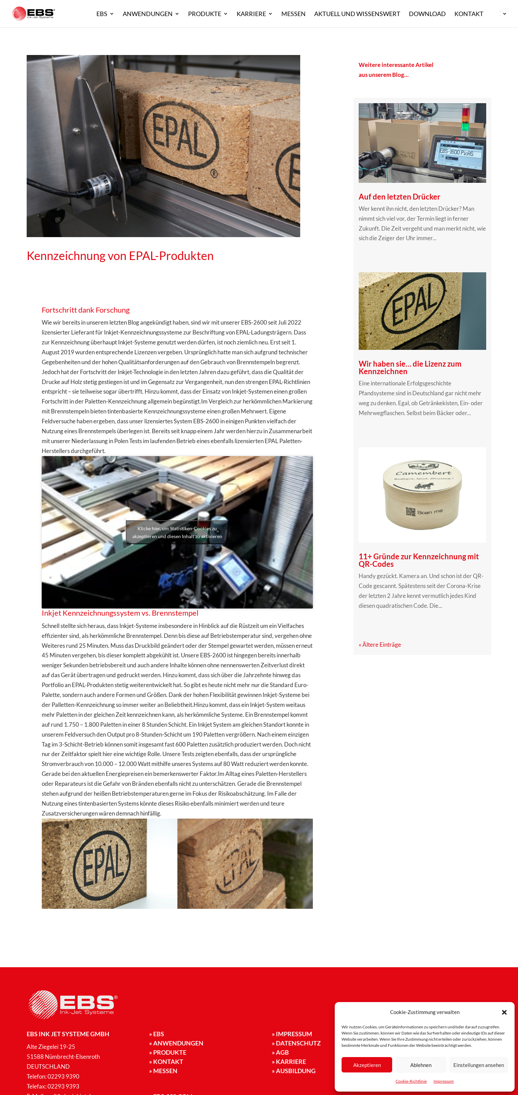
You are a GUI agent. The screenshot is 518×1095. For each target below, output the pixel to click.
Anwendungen (148, 14)
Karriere (251, 14)
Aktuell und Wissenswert (357, 14)
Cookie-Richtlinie (411, 1081)
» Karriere (289, 1061)
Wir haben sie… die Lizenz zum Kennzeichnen (410, 367)
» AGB (280, 1052)
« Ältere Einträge (380, 644)
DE (496, 14)
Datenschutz (296, 1043)
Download (427, 14)
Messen (293, 14)
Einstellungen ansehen (478, 1065)
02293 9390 (63, 1076)
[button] (504, 1012)
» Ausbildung (294, 1071)
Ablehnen (420, 1065)
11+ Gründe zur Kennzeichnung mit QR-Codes (419, 560)
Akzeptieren (367, 1065)
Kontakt (468, 14)
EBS (101, 14)
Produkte (204, 14)
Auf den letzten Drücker (399, 196)
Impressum (444, 1081)
